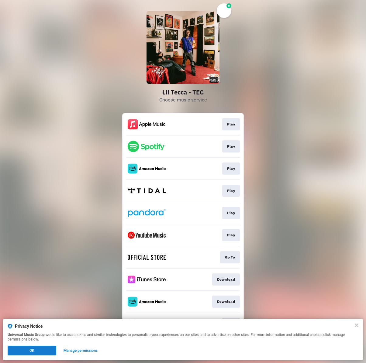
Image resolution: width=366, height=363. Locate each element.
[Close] (356, 325)
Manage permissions (81, 350)
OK (31, 350)
